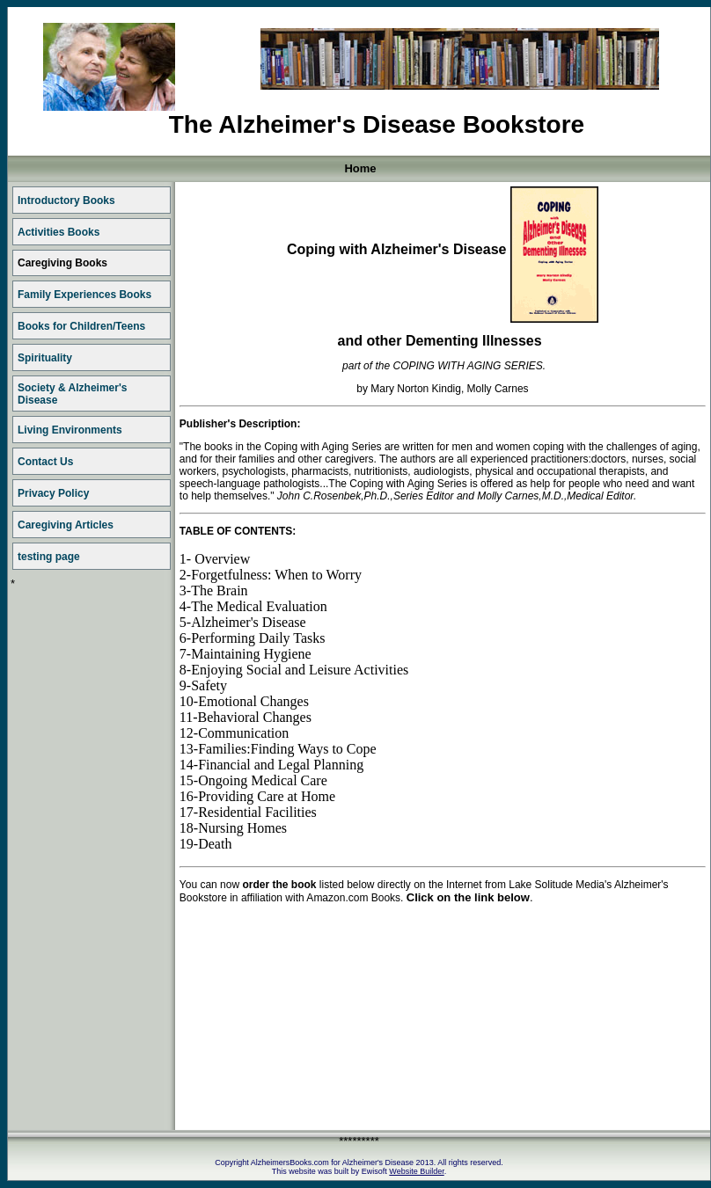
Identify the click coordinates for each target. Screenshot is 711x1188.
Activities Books (58, 232)
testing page (49, 556)
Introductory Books (66, 200)
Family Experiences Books (84, 294)
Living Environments (70, 430)
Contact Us (45, 462)
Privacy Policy (53, 493)
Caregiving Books (62, 263)
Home (360, 168)
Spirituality (45, 358)
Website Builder (416, 1171)
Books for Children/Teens (81, 326)
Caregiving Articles (66, 525)
